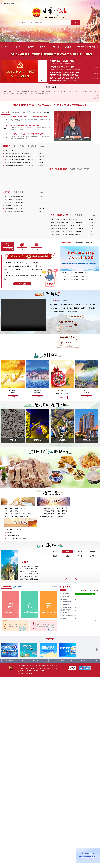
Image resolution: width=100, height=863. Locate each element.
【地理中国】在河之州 (79, 308)
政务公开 (56, 47)
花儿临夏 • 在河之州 (78, 304)
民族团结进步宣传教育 (62, 377)
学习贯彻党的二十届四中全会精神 (62, 67)
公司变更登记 (10, 516)
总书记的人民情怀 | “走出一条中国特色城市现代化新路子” (28, 134)
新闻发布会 (81, 243)
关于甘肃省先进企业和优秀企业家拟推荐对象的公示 (18, 156)
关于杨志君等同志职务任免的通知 (14, 211)
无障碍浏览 (96, 3)
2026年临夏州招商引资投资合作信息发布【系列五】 (54, 500)
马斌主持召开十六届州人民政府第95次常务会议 (75, 276)
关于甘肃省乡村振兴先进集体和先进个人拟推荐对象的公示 (20, 159)
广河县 (92, 539)
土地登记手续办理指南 (13, 519)
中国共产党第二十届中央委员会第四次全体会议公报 (65, 69)
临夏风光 (86, 374)
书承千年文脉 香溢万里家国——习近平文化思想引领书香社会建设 (50, 105)
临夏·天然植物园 (65, 304)
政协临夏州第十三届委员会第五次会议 (64, 80)
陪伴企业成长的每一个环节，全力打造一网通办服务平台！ (46, 607)
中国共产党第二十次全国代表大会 (62, 61)
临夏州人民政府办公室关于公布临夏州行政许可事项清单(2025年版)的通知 (69, 222)
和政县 (55, 539)
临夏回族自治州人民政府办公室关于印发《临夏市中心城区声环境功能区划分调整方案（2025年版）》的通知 (69, 228)
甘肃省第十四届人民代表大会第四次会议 (64, 73)
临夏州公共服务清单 (31, 596)
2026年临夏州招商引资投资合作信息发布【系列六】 (54, 497)
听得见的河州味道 (66, 308)
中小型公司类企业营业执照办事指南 (16, 522)
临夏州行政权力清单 (12, 596)
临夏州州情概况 (50, 87)
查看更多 (13, 380)
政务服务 (68, 47)
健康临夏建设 (38, 376)
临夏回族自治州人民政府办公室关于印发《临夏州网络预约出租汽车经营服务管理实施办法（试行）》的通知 (69, 231)
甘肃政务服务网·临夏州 (8, 3)
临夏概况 (31, 47)
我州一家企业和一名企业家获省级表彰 (15, 491)
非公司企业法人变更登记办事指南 (16, 513)
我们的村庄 (92, 308)
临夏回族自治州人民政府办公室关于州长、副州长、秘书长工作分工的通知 (69, 225)
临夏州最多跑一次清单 (50, 596)
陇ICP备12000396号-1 (41, 653)
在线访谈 (92, 243)
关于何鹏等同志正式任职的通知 (13, 208)
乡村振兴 (13, 376)
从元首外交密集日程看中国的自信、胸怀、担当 (25, 125)
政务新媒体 (93, 47)
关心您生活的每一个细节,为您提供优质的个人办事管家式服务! (18, 607)
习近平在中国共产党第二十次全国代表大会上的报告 (65, 63)
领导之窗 (19, 47)
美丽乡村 (86, 376)
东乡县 (80, 539)
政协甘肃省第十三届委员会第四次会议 (64, 75)
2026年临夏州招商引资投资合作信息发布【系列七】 (54, 494)
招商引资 (55, 308)
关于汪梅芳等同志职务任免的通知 (14, 196)
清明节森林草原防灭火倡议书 (13, 150)
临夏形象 (55, 304)
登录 (85, 3)
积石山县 (92, 535)
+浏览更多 (46, 112)
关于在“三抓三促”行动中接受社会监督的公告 (17, 153)
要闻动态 (43, 47)
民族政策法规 (62, 374)
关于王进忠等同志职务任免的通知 (14, 202)
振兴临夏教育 (38, 374)
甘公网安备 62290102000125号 (26, 653)
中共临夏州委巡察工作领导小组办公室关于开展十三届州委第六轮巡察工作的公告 (21, 165)
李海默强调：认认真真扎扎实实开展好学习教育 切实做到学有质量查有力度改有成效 (72, 139)
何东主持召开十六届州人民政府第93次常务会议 (75, 279)
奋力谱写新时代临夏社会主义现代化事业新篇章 (65, 311)
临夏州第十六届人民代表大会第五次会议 (64, 78)
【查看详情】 (96, 97)
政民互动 (80, 47)
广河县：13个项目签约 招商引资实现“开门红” (17, 500)
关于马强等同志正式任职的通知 (13, 199)
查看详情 (95, 61)
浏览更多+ (42, 146)
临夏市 (55, 535)
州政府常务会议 (68, 243)
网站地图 (56, 650)
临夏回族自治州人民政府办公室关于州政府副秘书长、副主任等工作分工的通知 (69, 234)
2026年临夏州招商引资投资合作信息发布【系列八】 (54, 491)
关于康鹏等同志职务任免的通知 (13, 205)
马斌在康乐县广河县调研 (11, 494)
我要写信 (22, 284)
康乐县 (80, 535)
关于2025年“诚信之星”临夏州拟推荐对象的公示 (17, 162)
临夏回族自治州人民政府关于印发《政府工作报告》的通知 (66, 220)
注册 (89, 3)
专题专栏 (50, 621)
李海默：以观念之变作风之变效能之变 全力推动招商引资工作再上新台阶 (19, 497)
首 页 (6, 47)
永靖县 (67, 535)
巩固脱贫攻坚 (13, 374)
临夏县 (67, 539)
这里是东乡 (92, 304)
